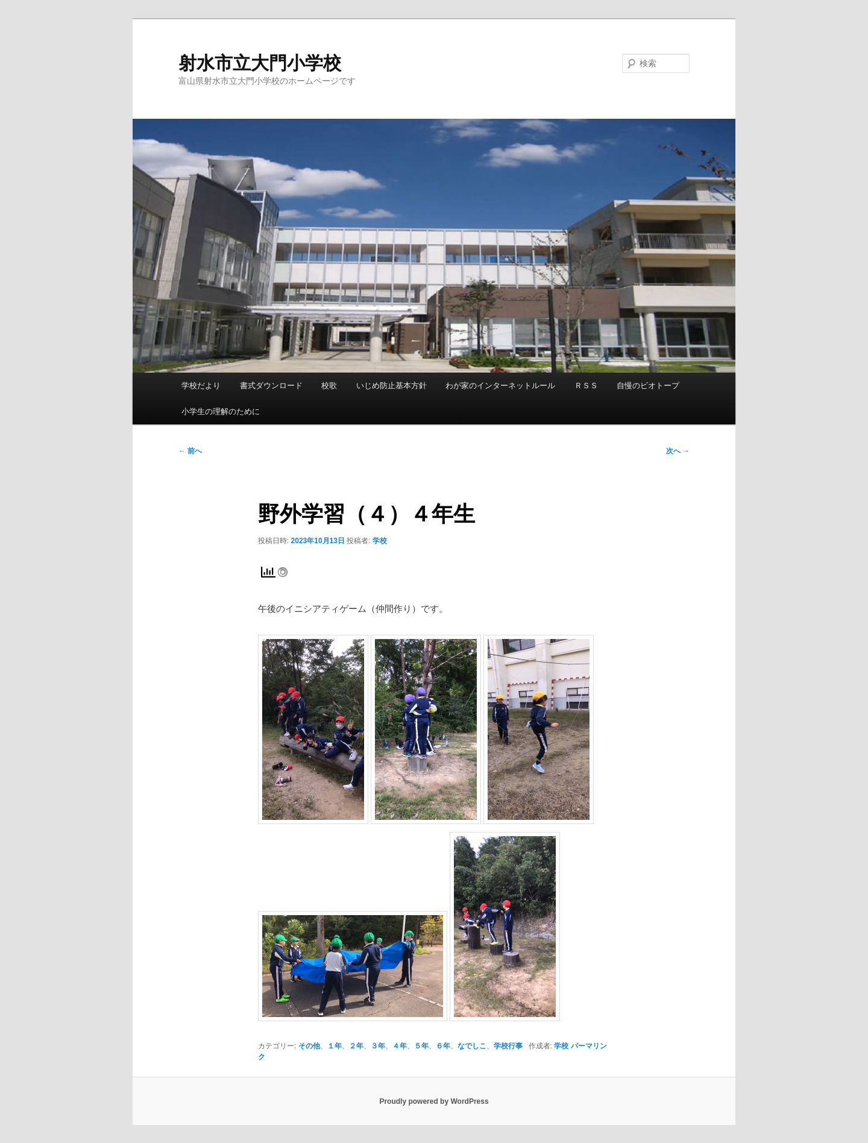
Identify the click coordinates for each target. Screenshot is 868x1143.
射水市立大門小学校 (259, 63)
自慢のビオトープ (648, 385)
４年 (399, 1046)
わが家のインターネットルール (500, 385)
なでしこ (472, 1046)
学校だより (201, 385)
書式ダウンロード (271, 385)
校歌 (329, 385)
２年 (356, 1046)
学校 (380, 541)
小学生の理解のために (220, 411)
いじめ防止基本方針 (391, 385)
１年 (334, 1046)
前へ (190, 451)
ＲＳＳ (586, 385)
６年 (443, 1046)
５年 (421, 1046)
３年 (378, 1046)
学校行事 (508, 1046)
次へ (678, 451)
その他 (309, 1046)
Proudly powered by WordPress (433, 1101)
